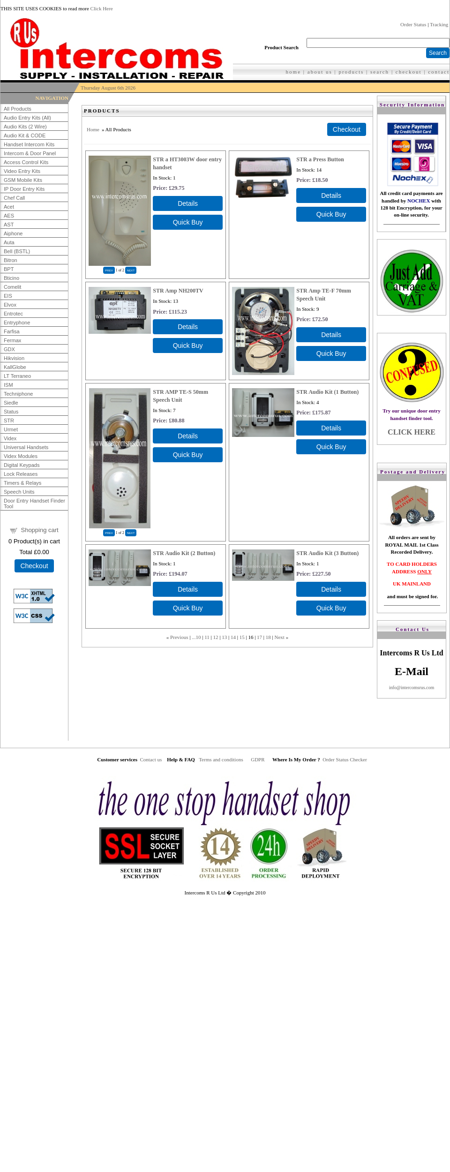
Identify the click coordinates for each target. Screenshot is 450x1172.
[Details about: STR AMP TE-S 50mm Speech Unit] (188, 435)
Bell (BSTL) (17, 251)
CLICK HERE (411, 432)
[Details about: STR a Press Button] (331, 195)
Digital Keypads (21, 465)
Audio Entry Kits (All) (27, 117)
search (379, 72)
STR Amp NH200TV (178, 290)
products (351, 72)
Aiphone (13, 233)
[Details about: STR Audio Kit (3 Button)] (331, 589)
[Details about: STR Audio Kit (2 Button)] (188, 589)
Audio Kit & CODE (24, 135)
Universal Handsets (26, 447)
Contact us (151, 759)
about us (320, 72)
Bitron (10, 260)
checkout (409, 72)
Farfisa (12, 331)
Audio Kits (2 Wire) (25, 126)
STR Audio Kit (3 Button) (327, 553)
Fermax (12, 340)
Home (93, 129)
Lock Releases (21, 474)
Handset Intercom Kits (29, 144)
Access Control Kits (26, 162)
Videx (10, 438)
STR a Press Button (320, 159)
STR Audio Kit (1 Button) (327, 392)
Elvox (10, 305)
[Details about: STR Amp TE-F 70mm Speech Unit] (331, 334)
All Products (17, 109)
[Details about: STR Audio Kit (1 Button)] (331, 428)
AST (9, 224)
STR (9, 420)
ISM (8, 385)
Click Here (101, 8)
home (293, 72)
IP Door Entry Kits (24, 189)
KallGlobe (15, 367)
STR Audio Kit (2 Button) (184, 553)
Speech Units (19, 492)
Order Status (413, 24)
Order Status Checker (344, 759)
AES (9, 215)
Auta (9, 242)
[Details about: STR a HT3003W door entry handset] (188, 203)
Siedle (11, 403)
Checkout (34, 566)
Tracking (439, 24)
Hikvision (14, 358)
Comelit (12, 287)
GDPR (257, 759)
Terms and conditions (221, 759)
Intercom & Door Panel (30, 153)
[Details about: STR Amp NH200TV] (188, 326)
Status (11, 411)
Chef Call (14, 198)
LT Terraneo (17, 376)
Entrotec (13, 313)
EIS (8, 296)
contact (439, 72)
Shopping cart (39, 529)
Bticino (11, 278)
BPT (9, 269)
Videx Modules (21, 456)
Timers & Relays (22, 483)
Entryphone (17, 322)
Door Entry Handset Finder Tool (34, 503)
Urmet (11, 429)
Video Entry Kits (22, 171)
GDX (9, 349)
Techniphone (18, 394)
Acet (9, 207)
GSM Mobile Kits (23, 180)
